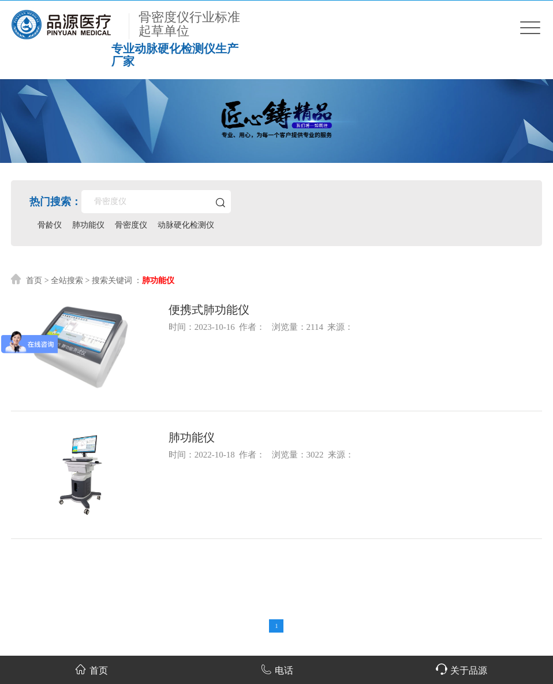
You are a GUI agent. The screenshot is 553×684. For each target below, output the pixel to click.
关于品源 (461, 669)
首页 (34, 280)
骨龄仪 (50, 225)
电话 (276, 669)
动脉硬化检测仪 (186, 225)
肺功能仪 (88, 225)
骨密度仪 (131, 225)
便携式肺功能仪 (209, 309)
